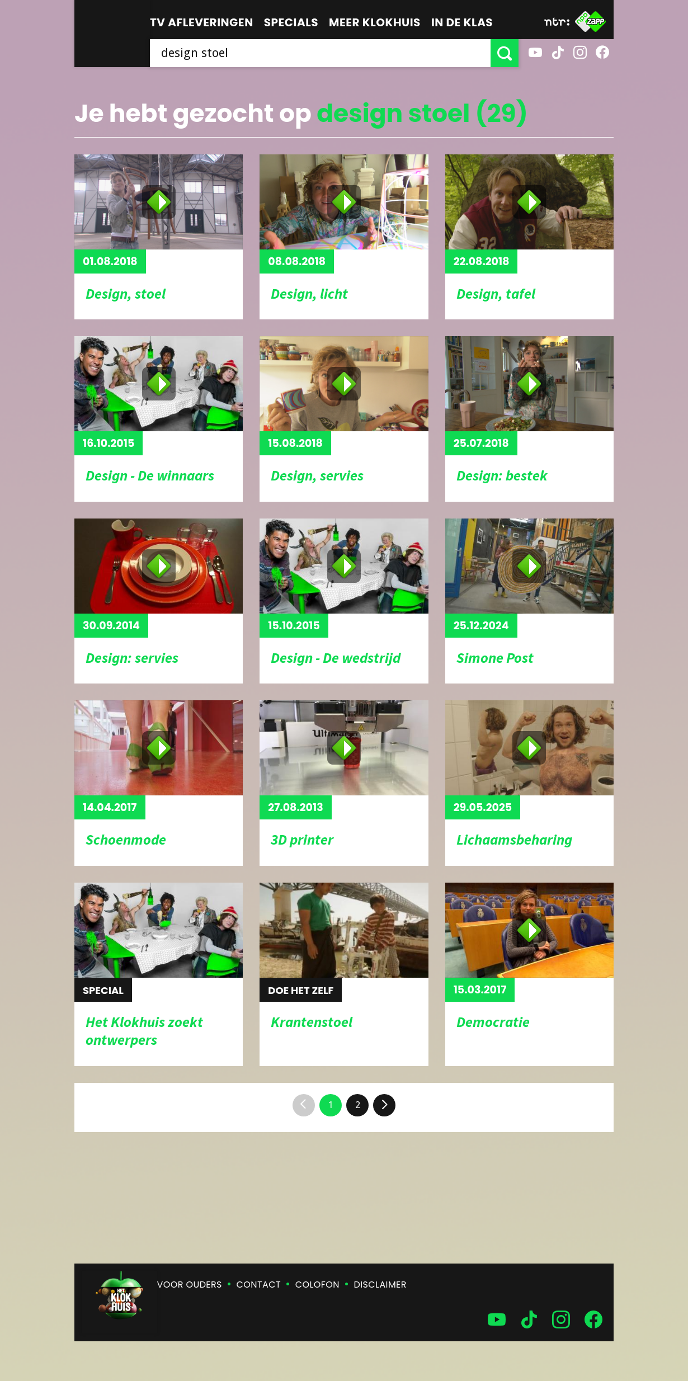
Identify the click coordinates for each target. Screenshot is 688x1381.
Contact (259, 1284)
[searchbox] (320, 53)
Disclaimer (380, 1284)
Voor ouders (189, 1284)
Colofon (317, 1284)
